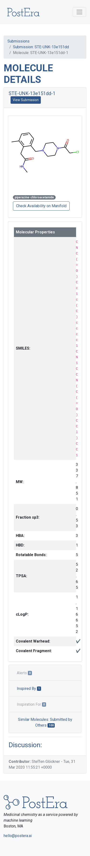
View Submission (26, 100)
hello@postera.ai (18, 835)
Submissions (18, 41)
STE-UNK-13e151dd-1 (32, 93)
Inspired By (29, 688)
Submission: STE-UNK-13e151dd (41, 47)
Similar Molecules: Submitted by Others (45, 722)
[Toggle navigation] (79, 12)
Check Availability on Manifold (41, 206)
